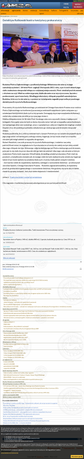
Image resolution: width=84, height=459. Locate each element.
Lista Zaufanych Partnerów (9, 453)
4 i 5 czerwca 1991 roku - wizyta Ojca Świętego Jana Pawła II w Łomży (24, 386)
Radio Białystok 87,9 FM (10, 309)
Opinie (5, 298)
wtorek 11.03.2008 (9, 364)
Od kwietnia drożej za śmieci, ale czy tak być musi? (19, 282)
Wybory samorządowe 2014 (11, 397)
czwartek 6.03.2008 (9, 368)
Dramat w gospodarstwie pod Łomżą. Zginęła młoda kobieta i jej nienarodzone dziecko (30, 315)
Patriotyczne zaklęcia (10, 300)
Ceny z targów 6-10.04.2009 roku (13, 351)
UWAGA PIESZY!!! (9, 322)
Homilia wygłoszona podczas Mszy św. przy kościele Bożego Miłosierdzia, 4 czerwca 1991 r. (31, 388)
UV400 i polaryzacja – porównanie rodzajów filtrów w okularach (22, 410)
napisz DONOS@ (78, 1)
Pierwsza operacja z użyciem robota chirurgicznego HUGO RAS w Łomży (26, 280)
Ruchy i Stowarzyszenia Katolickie (13, 381)
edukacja (33, 10)
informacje (5, 10)
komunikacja (44, 10)
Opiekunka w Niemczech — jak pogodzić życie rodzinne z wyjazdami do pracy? (27, 412)
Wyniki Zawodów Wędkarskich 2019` (15, 335)
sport (42, 13)
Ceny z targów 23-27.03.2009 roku (14, 355)
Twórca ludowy (8, 346)
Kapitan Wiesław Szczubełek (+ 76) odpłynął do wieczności (21, 414)
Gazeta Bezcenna (8, 276)
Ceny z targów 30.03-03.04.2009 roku (15, 353)
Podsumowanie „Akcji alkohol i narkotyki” (16, 326)
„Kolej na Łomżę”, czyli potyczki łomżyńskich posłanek (20, 302)
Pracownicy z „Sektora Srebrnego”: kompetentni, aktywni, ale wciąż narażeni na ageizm (30, 403)
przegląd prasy (7, 359)
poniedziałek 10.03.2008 (11, 366)
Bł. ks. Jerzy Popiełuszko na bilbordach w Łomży (18, 416)
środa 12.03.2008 (9, 362)
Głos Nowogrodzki (9, 331)
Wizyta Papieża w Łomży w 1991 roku (14, 384)
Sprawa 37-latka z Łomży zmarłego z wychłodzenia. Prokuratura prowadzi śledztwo (29, 311)
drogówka (6, 320)
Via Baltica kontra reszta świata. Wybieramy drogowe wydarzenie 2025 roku (27, 293)
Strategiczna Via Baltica (11, 295)
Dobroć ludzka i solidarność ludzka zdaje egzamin (19, 373)
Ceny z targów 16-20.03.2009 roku (14, 357)
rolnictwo (6, 348)
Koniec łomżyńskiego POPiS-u (13, 284)
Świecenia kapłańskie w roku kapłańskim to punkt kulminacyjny (23, 379)
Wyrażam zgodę (77, 456)
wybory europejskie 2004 (11, 395)
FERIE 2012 (7, 324)
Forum (66, 4)
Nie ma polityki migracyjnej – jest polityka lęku (18, 304)
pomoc (3, 13)
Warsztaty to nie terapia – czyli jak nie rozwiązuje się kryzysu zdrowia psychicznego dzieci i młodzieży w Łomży (38, 306)
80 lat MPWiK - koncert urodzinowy (14, 377)
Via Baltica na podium (10, 291)
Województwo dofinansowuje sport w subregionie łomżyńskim (22, 418)
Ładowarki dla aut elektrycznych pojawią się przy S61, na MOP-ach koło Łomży (27, 289)
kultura (54, 10)
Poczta (66, 7)
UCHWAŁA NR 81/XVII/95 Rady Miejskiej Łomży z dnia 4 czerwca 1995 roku (26, 392)
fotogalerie (63, 10)
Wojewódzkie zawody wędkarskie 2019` (16, 337)
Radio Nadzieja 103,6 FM (10, 370)
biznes (25, 10)
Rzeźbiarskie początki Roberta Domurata (16, 344)
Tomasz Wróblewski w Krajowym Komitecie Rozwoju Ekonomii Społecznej (26, 420)
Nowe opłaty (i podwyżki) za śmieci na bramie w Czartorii (20, 407)
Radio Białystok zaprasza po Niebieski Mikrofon (18, 313)
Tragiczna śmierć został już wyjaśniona (26, 177)
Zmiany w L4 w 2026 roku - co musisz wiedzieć (17, 423)
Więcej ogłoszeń (9, 258)
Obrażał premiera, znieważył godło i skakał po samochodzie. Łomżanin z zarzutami (29, 317)
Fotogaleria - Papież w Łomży (12, 390)
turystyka (74, 10)
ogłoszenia (16, 10)
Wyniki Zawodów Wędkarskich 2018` (15, 339)
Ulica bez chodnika (9, 405)
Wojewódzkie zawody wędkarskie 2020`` (16, 333)
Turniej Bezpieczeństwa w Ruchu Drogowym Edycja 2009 (21, 328)
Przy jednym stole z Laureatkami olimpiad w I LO (18, 278)
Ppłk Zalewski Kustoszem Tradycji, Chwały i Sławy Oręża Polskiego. (24, 375)
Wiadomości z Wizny (9, 342)
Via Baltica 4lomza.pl (9, 287)
